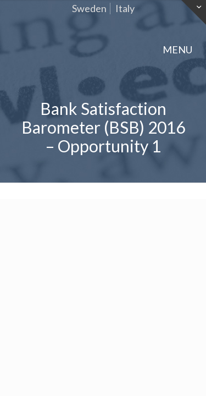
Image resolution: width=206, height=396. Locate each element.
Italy (125, 8)
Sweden (89, 8)
